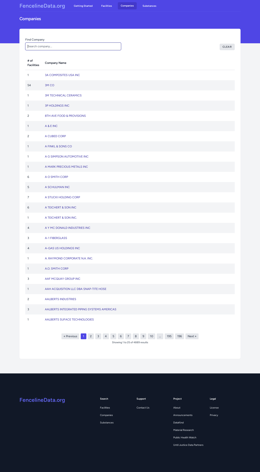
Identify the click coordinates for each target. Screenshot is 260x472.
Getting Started (83, 5)
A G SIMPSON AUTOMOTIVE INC (67, 156)
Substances (149, 5)
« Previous (70, 336)
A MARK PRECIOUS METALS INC (66, 166)
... (160, 336)
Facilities (106, 5)
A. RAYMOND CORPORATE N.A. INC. (69, 258)
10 (151, 336)
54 (29, 85)
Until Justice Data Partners (188, 445)
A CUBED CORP (55, 136)
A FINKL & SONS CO (58, 146)
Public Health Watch (184, 437)
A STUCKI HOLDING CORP (62, 197)
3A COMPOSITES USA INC (62, 75)
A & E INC (51, 126)
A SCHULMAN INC (57, 187)
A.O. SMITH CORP (56, 268)
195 (169, 336)
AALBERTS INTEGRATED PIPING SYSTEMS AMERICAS (80, 309)
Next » (192, 336)
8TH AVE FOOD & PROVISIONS (65, 115)
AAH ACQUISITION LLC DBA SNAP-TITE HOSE (75, 289)
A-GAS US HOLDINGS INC (62, 248)
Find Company (35, 39)
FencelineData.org (42, 6)
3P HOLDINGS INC (57, 105)
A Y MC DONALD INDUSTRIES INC (67, 228)
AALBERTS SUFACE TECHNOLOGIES (69, 319)
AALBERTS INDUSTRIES (60, 299)
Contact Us (143, 407)
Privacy (214, 415)
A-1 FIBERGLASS (56, 238)
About (176, 407)
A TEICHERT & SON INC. (61, 217)
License (214, 407)
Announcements (183, 415)
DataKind (178, 422)
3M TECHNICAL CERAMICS (63, 95)
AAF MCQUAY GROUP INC (62, 278)
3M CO (49, 85)
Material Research (183, 430)
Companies (127, 5)
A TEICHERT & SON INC (60, 207)
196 (179, 336)
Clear (227, 46)
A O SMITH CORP (56, 177)
